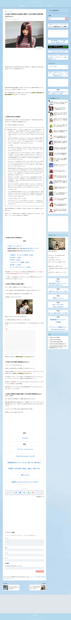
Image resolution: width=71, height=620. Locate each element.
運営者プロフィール (23, 5)
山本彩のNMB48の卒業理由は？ (55, 339)
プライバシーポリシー (40, 5)
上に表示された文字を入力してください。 (14, 565)
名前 (6, 547)
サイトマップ (31, 5)
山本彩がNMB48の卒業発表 (54, 337)
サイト (6, 558)
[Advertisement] (24, 58)
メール (6, 552)
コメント (7, 538)
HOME (35, 615)
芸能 (43, 496)
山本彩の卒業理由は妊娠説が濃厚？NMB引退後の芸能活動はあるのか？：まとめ (58, 346)
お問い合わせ (48, 5)
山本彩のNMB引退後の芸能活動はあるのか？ (58, 343)
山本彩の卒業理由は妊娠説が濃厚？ (56, 341)
